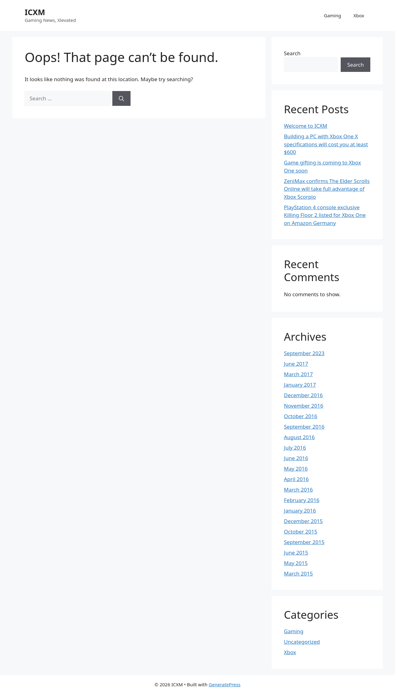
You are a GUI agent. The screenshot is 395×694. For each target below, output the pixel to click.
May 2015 (296, 563)
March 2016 (298, 489)
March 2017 (298, 374)
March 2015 (298, 573)
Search (292, 53)
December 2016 (303, 395)
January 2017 (300, 384)
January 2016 (300, 510)
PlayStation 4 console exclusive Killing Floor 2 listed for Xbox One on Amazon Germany (325, 215)
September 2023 (304, 353)
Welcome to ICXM (305, 125)
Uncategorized (302, 641)
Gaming (332, 15)
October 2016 (300, 416)
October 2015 (300, 531)
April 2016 (296, 479)
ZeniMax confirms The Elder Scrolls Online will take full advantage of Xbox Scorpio (327, 188)
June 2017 (296, 363)
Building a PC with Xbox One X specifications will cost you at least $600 (326, 144)
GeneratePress (224, 684)
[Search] (121, 98)
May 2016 (296, 468)
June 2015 (296, 552)
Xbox (358, 15)
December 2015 (303, 521)
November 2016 (303, 405)
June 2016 (296, 458)
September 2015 (304, 542)
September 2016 (304, 426)
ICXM (35, 12)
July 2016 (295, 447)
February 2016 (301, 500)
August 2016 (299, 437)
